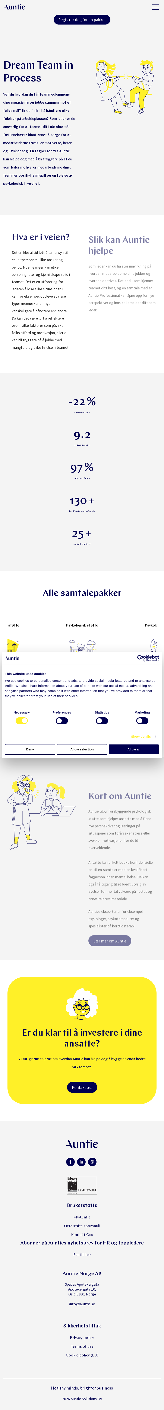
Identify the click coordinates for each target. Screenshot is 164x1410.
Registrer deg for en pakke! (82, 19)
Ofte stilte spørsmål (82, 1226)
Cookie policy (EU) (82, 1355)
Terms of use (82, 1347)
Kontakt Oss (82, 1235)
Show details (141, 736)
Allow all (134, 749)
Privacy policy (82, 1338)
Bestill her (82, 1255)
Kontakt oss (82, 1087)
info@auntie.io (82, 1304)
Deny (30, 749)
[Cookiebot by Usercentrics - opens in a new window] (140, 658)
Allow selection (82, 749)
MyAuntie (82, 1217)
